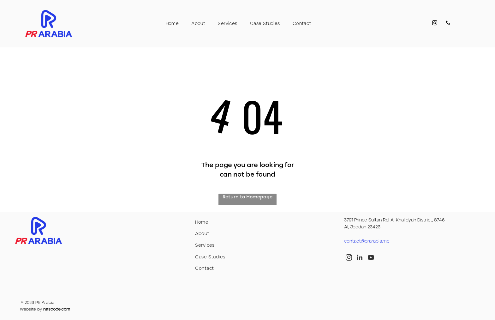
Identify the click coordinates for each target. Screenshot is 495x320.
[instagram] (432, 23)
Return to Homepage (247, 197)
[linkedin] (360, 258)
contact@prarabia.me (367, 241)
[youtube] (371, 258)
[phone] (447, 23)
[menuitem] (172, 24)
